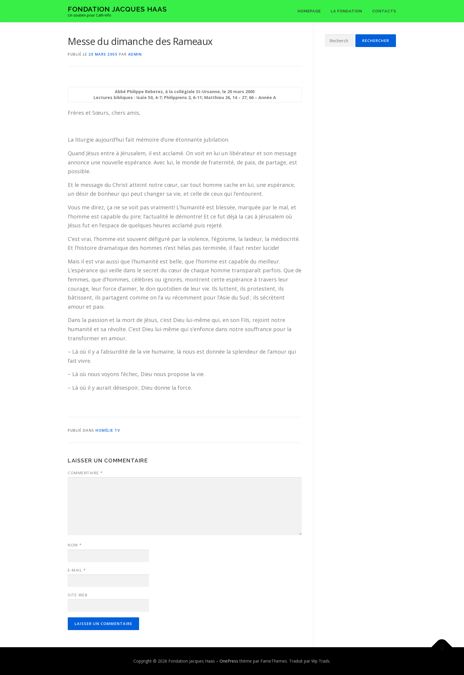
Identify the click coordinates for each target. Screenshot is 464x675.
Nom (75, 545)
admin (135, 54)
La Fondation (346, 11)
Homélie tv (108, 430)
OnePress (229, 661)
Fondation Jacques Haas (117, 9)
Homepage (309, 11)
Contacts (384, 11)
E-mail (77, 570)
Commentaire (85, 472)
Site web (78, 595)
